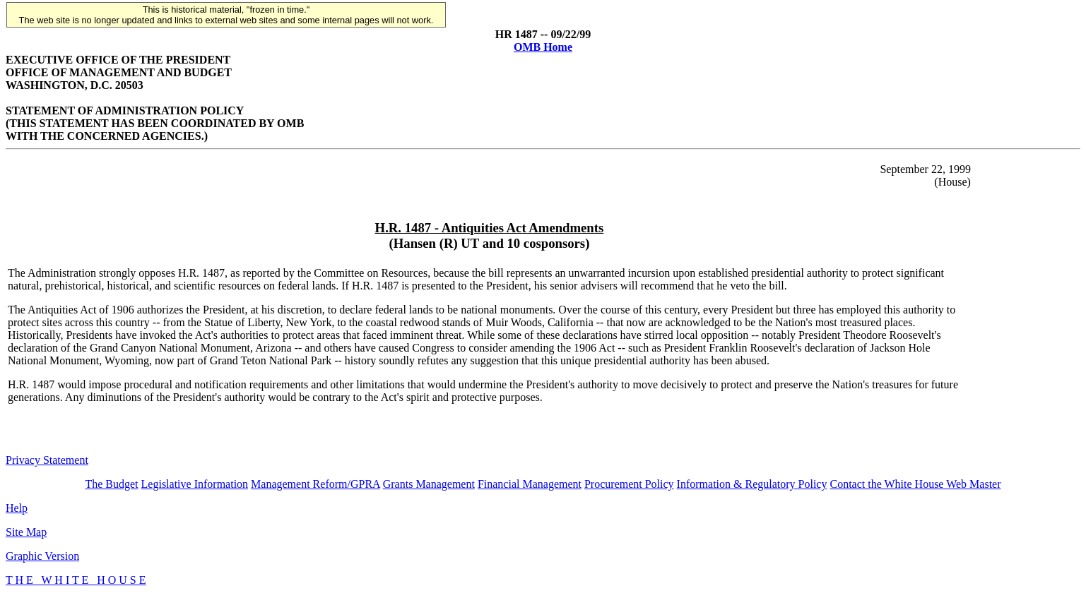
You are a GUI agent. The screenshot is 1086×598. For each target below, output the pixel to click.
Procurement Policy (629, 484)
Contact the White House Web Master (915, 484)
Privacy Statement (47, 460)
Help (17, 508)
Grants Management (429, 484)
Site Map (26, 532)
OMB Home (543, 47)
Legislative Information (195, 484)
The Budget (111, 484)
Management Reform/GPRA (315, 484)
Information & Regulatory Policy (752, 484)
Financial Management (530, 484)
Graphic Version (42, 556)
